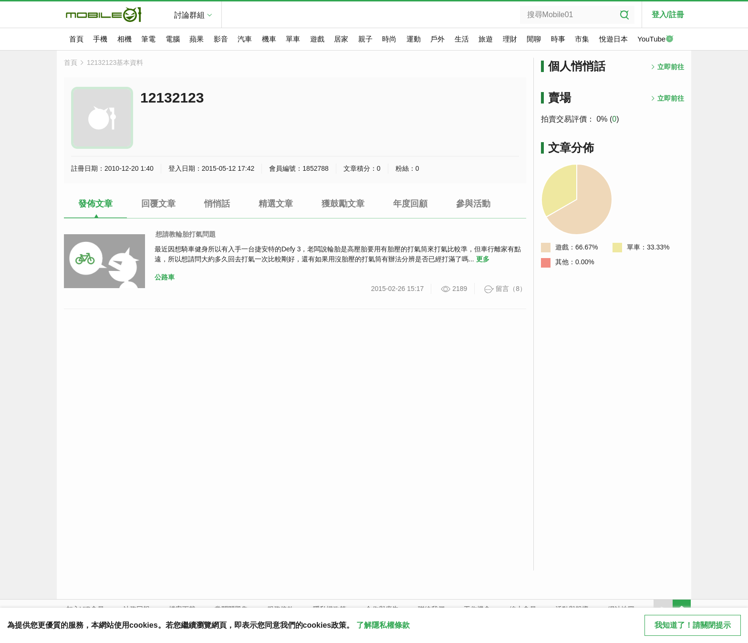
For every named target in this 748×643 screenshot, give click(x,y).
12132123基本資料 (115, 62)
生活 (462, 39)
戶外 (437, 39)
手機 (100, 39)
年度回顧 (410, 203)
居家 (341, 39)
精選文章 (276, 203)
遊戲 (317, 39)
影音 (221, 39)
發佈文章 (95, 203)
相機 (124, 39)
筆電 (148, 39)
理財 (510, 39)
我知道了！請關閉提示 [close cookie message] (692, 625)
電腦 (173, 39)
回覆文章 (158, 203)
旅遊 (485, 39)
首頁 (76, 39)
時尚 (389, 39)
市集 (582, 39)
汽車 (245, 39)
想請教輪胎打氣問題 (186, 234)
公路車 (165, 277)
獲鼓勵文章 (343, 203)
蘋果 (196, 39)
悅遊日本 (613, 39)
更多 (482, 259)
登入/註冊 (668, 14)
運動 (413, 39)
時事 (558, 39)
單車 (293, 39)
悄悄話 (217, 203)
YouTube (655, 39)
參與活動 (473, 203)
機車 (269, 39)
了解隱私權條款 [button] (383, 625)
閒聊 (534, 39)
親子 (365, 39)
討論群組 (189, 15)
